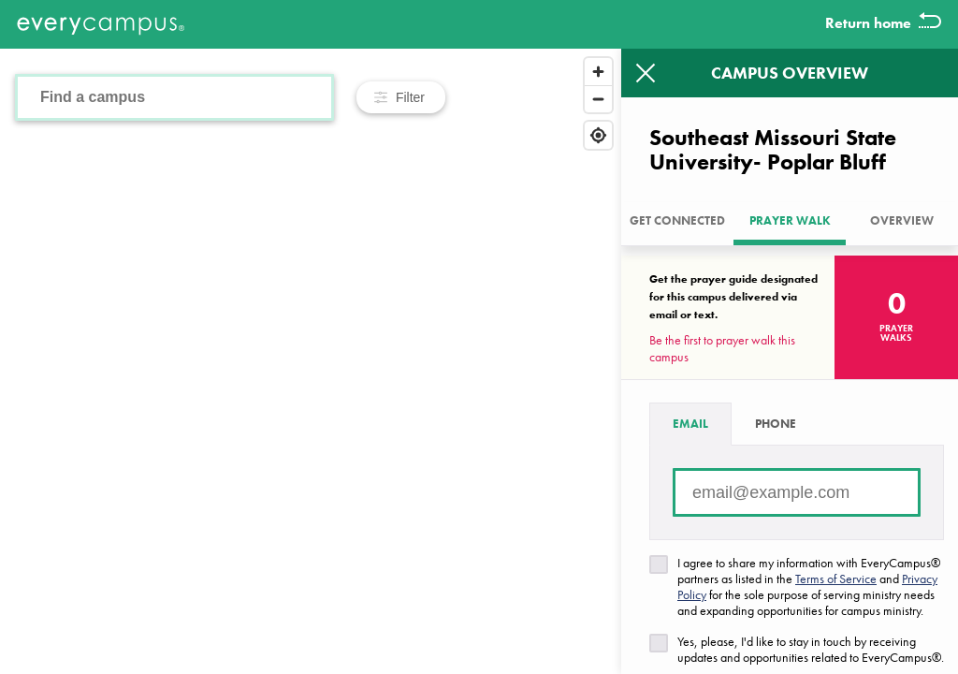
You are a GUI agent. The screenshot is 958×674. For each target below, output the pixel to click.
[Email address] (797, 492)
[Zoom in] (598, 71)
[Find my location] (598, 135)
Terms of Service (836, 578)
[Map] (310, 361)
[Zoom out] (598, 98)
